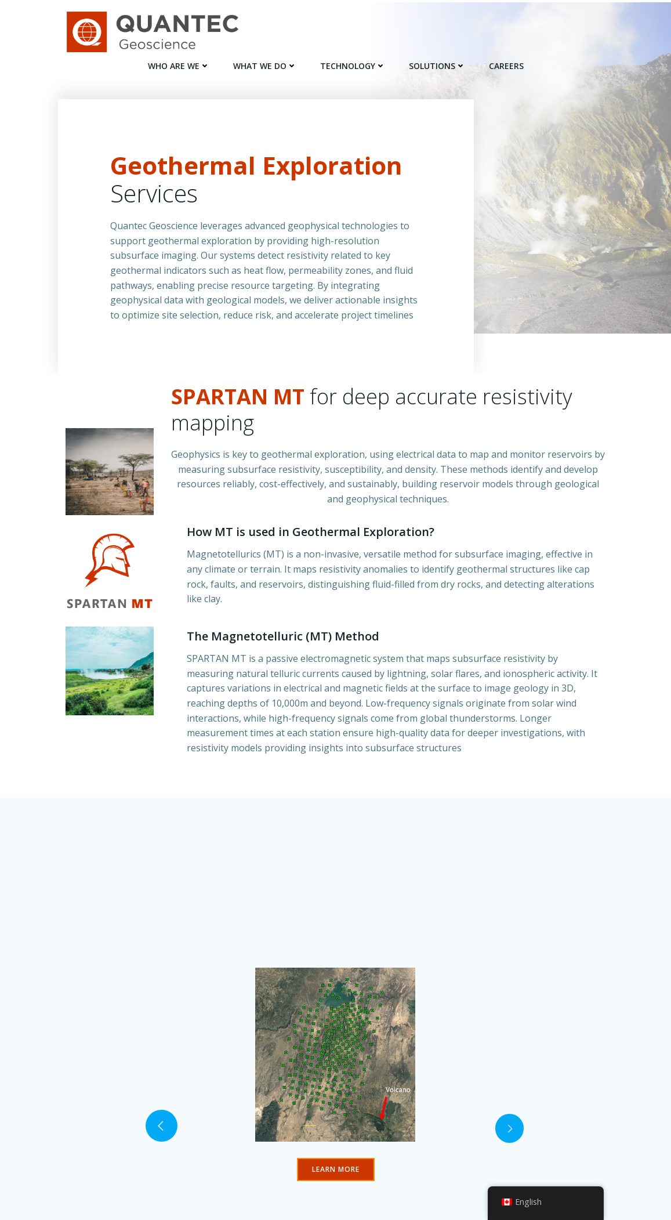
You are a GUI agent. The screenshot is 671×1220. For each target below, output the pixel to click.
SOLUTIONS (437, 64)
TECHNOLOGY (353, 64)
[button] (162, 1154)
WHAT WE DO (265, 64)
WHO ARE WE (179, 64)
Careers (506, 64)
